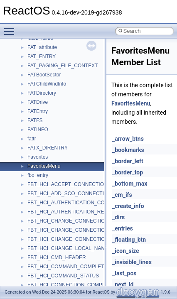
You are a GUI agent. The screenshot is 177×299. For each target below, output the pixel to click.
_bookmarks (128, 150)
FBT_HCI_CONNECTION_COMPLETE (71, 285)
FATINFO (37, 129)
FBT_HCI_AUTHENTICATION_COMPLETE (76, 203)
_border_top (127, 172)
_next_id (122, 284)
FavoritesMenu (43, 166)
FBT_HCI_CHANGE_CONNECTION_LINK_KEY (81, 221)
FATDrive (37, 102)
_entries (122, 228)
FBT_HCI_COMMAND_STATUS (63, 276)
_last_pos (124, 273)
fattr (31, 139)
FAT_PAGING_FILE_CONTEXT (62, 66)
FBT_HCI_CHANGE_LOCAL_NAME (67, 248)
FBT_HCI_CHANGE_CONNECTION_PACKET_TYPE (87, 239)
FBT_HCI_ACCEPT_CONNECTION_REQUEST (80, 184)
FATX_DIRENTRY (47, 148)
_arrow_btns (128, 138)
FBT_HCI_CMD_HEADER (56, 257)
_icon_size (125, 251)
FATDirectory (41, 93)
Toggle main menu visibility (11, 28)
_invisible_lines (132, 262)
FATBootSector (44, 75)
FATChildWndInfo (46, 84)
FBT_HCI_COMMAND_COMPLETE (67, 267)
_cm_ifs (122, 194)
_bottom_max (129, 183)
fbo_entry (37, 175)
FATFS (34, 120)
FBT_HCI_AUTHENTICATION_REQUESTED (77, 212)
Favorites (37, 157)
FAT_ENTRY (41, 56)
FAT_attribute (42, 47)
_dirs (118, 217)
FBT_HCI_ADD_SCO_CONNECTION (69, 193)
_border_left (127, 161)
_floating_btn (129, 239)
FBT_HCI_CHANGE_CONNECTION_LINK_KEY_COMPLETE (96, 230)
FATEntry (37, 111)
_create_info (128, 206)
